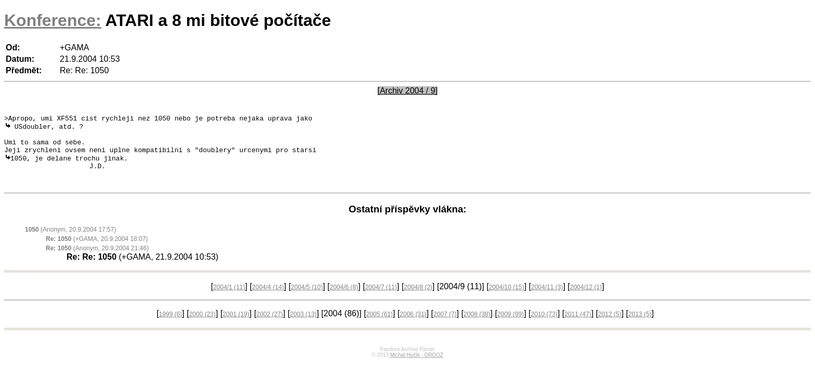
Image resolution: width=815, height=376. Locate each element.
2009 (510, 327)
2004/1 (229, 300)
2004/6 (344, 300)
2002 (269, 327)
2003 (303, 327)
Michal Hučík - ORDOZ (416, 368)
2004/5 (307, 300)
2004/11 (547, 300)
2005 (379, 327)
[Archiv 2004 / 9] (407, 90)
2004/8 (418, 300)
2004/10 (506, 300)
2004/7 (381, 300)
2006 (413, 327)
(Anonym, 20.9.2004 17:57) (70, 242)
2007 (445, 327)
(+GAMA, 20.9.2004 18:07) (97, 252)
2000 (202, 327)
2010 (544, 327)
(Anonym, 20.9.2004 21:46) (97, 261)
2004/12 (585, 300)
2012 (610, 327)
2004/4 (268, 300)
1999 (170, 327)
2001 (235, 327)
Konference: (52, 20)
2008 (477, 327)
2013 (640, 327)
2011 (577, 327)
